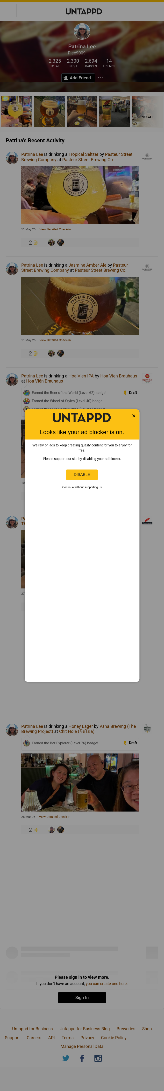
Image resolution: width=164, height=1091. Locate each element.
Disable (82, 474)
